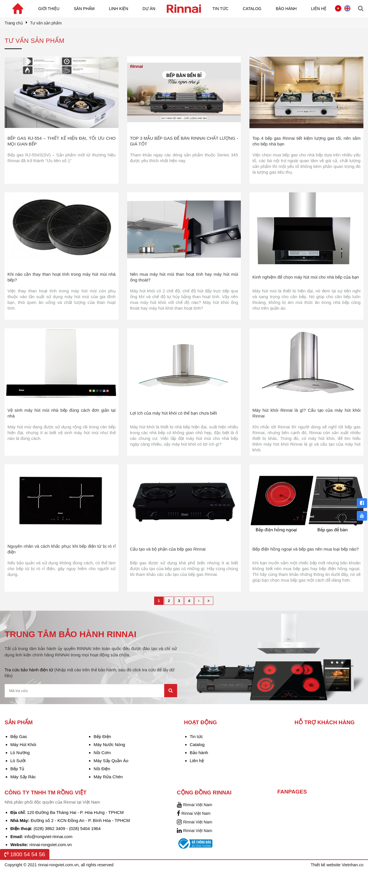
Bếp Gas (18, 736)
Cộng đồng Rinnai (204, 792)
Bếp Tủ (17, 768)
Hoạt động (200, 722)
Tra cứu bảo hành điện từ (90, 672)
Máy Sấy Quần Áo (111, 760)
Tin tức (220, 8)
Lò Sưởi (18, 760)
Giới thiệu (48, 8)
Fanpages (292, 792)
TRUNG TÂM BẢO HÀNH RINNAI (70, 634)
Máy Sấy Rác (23, 776)
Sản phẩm (84, 8)
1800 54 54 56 (24, 854)
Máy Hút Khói (23, 744)
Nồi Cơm (102, 752)
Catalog (252, 8)
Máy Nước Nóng (109, 744)
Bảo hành (286, 8)
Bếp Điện (102, 736)
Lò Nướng (20, 752)
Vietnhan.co (352, 865)
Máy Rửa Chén (108, 776)
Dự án (149, 8)
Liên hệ (318, 8)
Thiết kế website (326, 865)
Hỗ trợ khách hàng (325, 722)
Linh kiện (118, 8)
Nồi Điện (102, 768)
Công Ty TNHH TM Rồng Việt (45, 792)
